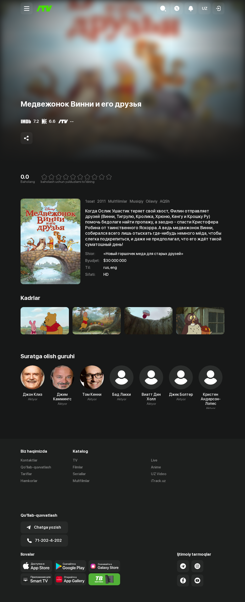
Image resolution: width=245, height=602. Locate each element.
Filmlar (78, 467)
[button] (205, 8)
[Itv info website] (104, 556)
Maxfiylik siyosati (210, 593)
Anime (156, 467)
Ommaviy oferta (178, 593)
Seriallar (79, 474)
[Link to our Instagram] (197, 542)
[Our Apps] (36, 556)
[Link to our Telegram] (183, 542)
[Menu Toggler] (27, 8)
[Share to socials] (27, 138)
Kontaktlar (29, 460)
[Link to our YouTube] (197, 557)
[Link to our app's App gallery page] (70, 556)
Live (154, 460)
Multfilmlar (81, 481)
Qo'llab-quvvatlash (36, 467)
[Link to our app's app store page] (36, 542)
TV (75, 460)
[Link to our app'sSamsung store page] (104, 542)
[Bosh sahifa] (44, 8)
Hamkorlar (29, 481)
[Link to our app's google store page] (70, 542)
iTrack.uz (158, 481)
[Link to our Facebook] (183, 557)
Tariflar (26, 474)
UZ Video (158, 474)
